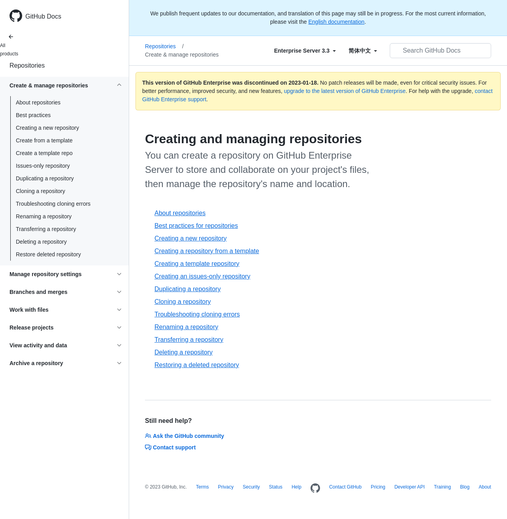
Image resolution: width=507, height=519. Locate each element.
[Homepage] (315, 488)
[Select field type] (305, 50)
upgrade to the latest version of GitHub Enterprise (345, 91)
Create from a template (44, 140)
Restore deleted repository (48, 254)
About (484, 487)
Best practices (33, 115)
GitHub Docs (43, 16)
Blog (464, 487)
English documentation (336, 22)
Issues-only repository (43, 166)
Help (296, 487)
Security (251, 487)
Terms (202, 487)
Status (275, 487)
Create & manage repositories (182, 54)
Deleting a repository (41, 242)
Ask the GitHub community (184, 436)
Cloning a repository (40, 191)
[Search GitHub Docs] (440, 50)
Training (442, 487)
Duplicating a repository (45, 178)
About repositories (38, 102)
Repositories (27, 65)
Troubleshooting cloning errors (53, 204)
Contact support (170, 447)
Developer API (410, 487)
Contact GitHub (345, 487)
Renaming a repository (44, 216)
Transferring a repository (46, 229)
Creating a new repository (47, 128)
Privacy (225, 487)
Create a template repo (44, 153)
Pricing (378, 487)
